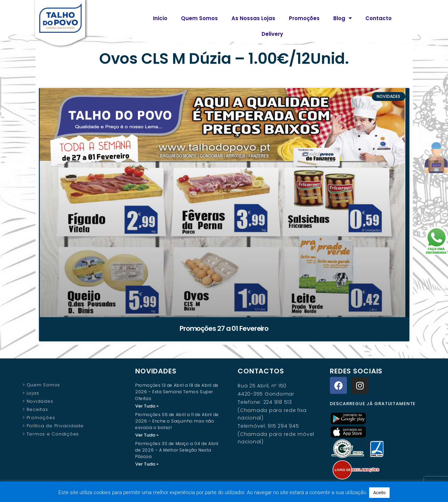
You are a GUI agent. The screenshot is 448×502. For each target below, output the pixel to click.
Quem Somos (199, 18)
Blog (342, 18)
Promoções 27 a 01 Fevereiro (224, 328)
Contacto (378, 18)
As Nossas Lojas (253, 18)
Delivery (272, 34)
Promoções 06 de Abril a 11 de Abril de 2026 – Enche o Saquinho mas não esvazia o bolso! (177, 421)
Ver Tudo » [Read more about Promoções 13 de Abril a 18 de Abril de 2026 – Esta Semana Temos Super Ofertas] (146, 406)
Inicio (160, 18)
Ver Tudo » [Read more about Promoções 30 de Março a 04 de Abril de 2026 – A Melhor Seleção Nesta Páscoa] (146, 464)
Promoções (304, 18)
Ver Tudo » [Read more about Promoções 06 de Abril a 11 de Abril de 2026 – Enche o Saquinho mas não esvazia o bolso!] (146, 435)
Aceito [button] (379, 492)
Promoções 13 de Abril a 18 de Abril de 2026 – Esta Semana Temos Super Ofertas (177, 391)
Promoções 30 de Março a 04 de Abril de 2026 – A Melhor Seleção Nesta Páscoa (177, 450)
